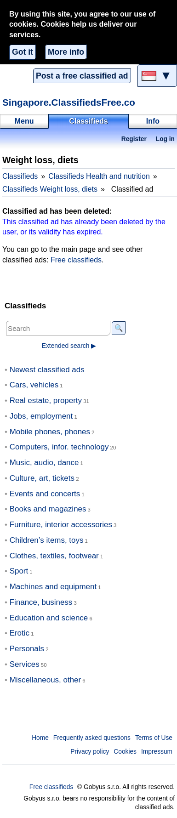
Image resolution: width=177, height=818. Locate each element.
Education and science (49, 618)
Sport (19, 571)
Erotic (19, 633)
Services (25, 664)
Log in (165, 139)
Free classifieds (76, 260)
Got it (22, 52)
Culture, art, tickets (42, 478)
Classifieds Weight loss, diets (49, 189)
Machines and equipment (53, 586)
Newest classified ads (47, 369)
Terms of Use (153, 737)
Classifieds (20, 176)
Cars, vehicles (34, 385)
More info (66, 52)
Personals (27, 648)
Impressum (156, 751)
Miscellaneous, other (45, 680)
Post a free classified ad (82, 75)
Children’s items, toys (47, 540)
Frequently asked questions (92, 737)
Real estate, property (46, 400)
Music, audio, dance (44, 462)
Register (134, 139)
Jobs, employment (41, 416)
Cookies (125, 751)
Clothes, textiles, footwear (54, 555)
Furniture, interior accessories (61, 524)
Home (40, 737)
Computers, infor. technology (59, 447)
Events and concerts (45, 493)
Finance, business (41, 602)
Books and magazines (48, 509)
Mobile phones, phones (50, 431)
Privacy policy (89, 751)
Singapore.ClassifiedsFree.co (68, 102)
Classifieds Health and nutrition (99, 176)
